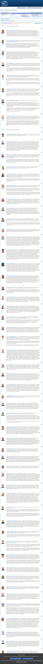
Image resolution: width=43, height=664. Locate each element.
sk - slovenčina (38, 7)
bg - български (17, 7)
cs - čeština (19, 7)
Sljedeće (10, 10)
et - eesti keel (22, 7)
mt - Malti (33, 7)
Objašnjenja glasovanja (25, 16)
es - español (18, 7)
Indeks (2, 10)
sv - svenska (41, 7)
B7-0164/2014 (3, 15)
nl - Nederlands (34, 7)
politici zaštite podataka (38, 660)
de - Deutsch (21, 7)
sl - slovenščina (39, 7)
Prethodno (6, 10)
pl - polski (35, 7)
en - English (24, 7)
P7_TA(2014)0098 (35, 15)
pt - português (36, 7)
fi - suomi (40, 7)
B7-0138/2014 (12, 23)
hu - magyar (32, 7)
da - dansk (20, 7)
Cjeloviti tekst (15, 10)
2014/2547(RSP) (6, 12)
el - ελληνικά (23, 7)
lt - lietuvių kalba (31, 7)
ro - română (37, 7)
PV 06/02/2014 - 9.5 (24, 15)
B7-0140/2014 (27, 23)
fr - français (25, 7)
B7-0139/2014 (22, 23)
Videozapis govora (39, 23)
